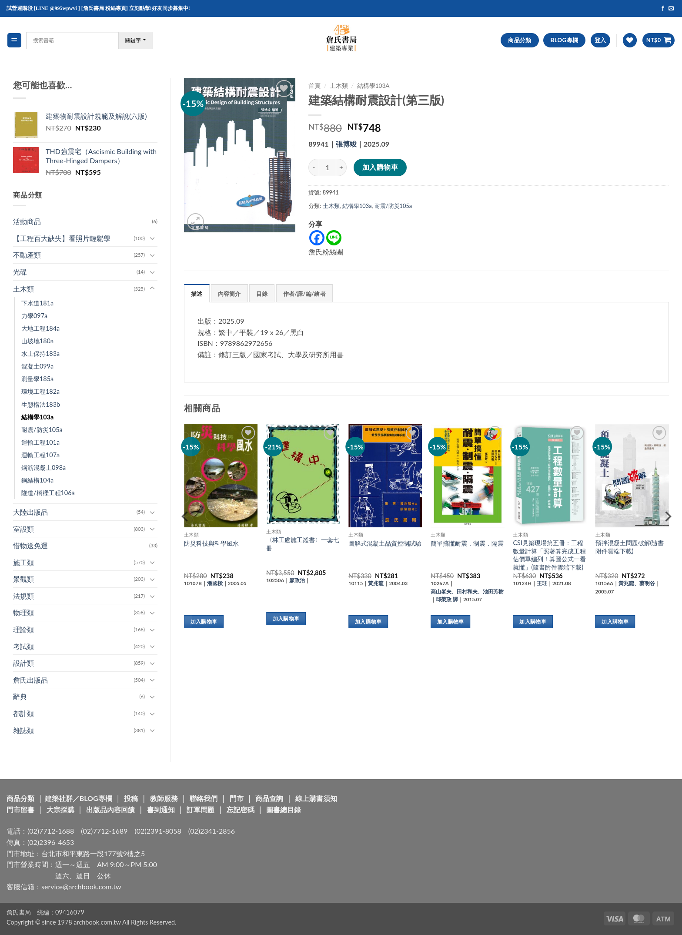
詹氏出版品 (30, 680)
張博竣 (346, 144)
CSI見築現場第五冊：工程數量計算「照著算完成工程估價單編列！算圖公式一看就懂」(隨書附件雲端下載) (549, 555)
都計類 (23, 713)
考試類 (23, 646)
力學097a (34, 315)
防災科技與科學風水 (211, 543)
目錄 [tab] (262, 293)
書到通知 (161, 809)
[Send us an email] (671, 9)
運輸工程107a (40, 455)
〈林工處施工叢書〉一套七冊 (302, 544)
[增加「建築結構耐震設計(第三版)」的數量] (341, 167)
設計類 (23, 663)
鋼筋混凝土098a (43, 467)
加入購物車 (380, 167)
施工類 (23, 562)
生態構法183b (40, 404)
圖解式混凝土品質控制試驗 (384, 543)
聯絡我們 (203, 798)
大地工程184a (40, 328)
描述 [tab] (197, 293)
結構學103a (37, 417)
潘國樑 (215, 583)
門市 (237, 798)
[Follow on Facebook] (662, 9)
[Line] (333, 237)
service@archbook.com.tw (81, 886)
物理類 (23, 612)
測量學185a (37, 378)
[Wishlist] (630, 40)
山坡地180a (37, 341)
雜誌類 (23, 730)
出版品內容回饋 (110, 809)
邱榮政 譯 (447, 599)
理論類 (23, 629)
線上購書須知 (316, 798)
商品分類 (20, 798)
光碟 (20, 272)
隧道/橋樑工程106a (48, 492)
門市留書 (20, 809)
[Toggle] (152, 238)
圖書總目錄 (283, 809)
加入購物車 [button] (204, 621)
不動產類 (27, 255)
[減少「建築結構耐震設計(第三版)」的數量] (313, 167)
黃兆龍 (376, 583)
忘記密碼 (240, 809)
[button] (14, 40)
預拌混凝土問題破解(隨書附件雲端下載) (629, 547)
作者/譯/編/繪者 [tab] (304, 293)
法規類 (23, 596)
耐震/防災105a (42, 429)
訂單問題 (200, 809)
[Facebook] (316, 237)
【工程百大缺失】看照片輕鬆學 (61, 238)
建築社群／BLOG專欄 (78, 798)
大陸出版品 (30, 512)
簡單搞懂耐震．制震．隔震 (467, 543)
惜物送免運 (30, 545)
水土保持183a (40, 353)
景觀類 (23, 579)
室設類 (23, 529)
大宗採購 (60, 809)
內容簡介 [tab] (229, 293)
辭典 (20, 696)
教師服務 (164, 798)
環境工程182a (40, 391)
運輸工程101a (40, 442)
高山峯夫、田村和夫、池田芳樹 (467, 591)
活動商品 (27, 221)
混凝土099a (37, 366)
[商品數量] (327, 167)
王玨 (542, 583)
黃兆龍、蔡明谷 (636, 583)
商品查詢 (269, 798)
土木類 (23, 289)
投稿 (131, 798)
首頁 (314, 85)
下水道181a (37, 303)
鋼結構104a (37, 480)
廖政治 (297, 580)
